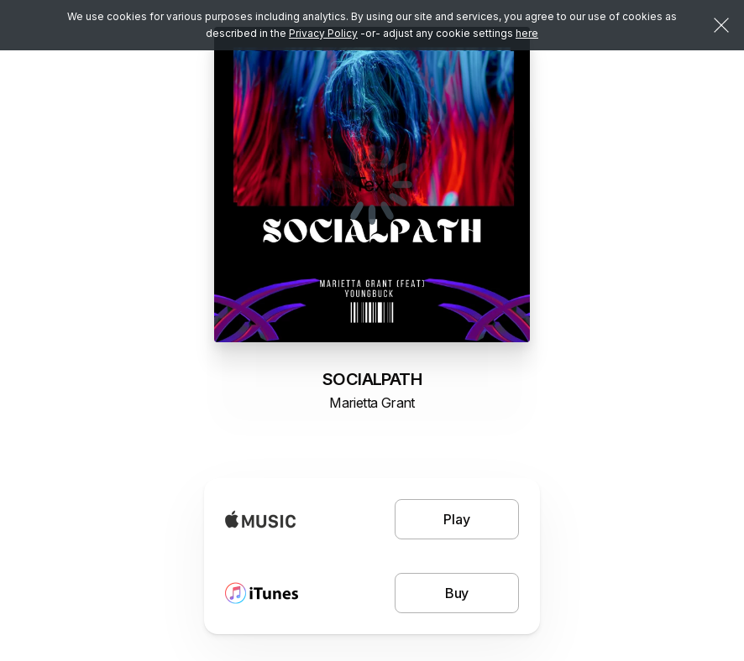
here (527, 33)
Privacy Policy (323, 33)
